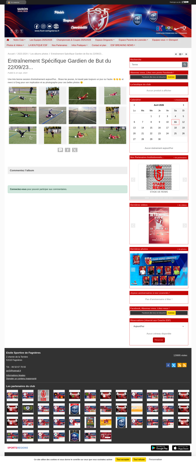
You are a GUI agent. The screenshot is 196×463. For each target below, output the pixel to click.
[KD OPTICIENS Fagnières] (12, 435)
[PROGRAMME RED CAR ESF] (105, 422)
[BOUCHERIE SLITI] (168, 409)
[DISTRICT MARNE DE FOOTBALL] (121, 422)
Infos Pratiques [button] (79, 45)
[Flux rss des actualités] (179, 365)
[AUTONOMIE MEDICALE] (43, 409)
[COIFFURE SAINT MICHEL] (43, 422)
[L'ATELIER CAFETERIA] (152, 395)
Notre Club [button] (18, 40)
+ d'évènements (180, 100)
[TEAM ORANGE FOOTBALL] (59, 395)
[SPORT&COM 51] (12, 409)
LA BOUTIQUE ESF (37, 45)
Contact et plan (99, 45)
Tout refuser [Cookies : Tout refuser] (139, 459)
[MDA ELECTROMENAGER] (12, 395)
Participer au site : (179, 2)
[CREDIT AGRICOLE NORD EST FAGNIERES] (59, 435)
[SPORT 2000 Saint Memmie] (152, 422)
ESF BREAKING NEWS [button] (122, 45)
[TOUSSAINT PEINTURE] (168, 422)
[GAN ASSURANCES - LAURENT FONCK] (168, 395)
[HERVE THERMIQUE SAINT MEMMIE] (43, 435)
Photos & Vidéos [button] (14, 45)
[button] (133, 180)
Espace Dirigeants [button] (104, 40)
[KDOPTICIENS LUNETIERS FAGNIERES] (74, 395)
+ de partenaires (180, 158)
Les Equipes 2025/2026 (41, 40)
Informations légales (15, 375)
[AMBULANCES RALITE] (59, 409)
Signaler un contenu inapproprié (21, 378)
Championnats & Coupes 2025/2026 (74, 40)
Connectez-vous (18, 189)
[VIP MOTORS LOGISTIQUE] (28, 422)
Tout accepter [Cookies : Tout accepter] (123, 459)
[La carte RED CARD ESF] (105, 435)
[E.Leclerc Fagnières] (28, 395)
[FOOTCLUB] (137, 409)
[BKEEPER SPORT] (152, 409)
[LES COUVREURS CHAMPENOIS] (137, 422)
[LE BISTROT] (137, 395)
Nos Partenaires (59, 45)
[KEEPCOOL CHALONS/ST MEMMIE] (121, 395)
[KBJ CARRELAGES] (59, 422)
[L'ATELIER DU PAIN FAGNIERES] (105, 409)
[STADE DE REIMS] (43, 395)
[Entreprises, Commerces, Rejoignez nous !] (90, 422)
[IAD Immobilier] (74, 422)
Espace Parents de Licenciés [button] (132, 40)
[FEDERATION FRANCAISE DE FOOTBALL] (74, 435)
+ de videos (182, 205)
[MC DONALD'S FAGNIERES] (90, 395)
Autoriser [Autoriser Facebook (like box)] (171, 77)
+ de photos (182, 249)
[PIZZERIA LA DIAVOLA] (90, 409)
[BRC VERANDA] (28, 435)
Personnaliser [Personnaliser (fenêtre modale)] (155, 459)
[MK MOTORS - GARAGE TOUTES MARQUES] (183, 409)
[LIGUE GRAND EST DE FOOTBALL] (74, 409)
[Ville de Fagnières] (28, 409)
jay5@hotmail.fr (13, 371)
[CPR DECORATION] (12, 422)
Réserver (159, 340)
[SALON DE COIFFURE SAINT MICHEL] (105, 395)
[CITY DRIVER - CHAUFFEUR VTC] (90, 435)
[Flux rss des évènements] (184, 365)
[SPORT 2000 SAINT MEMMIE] (183, 395)
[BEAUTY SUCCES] (183, 422)
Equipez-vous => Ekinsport (165, 40)
